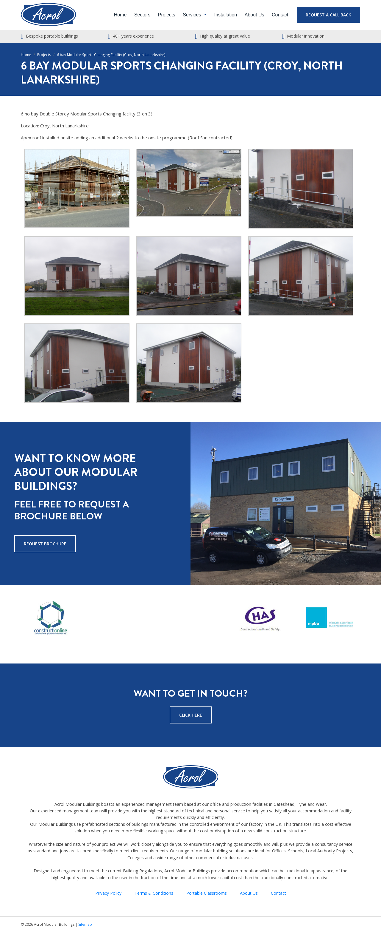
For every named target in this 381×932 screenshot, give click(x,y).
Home (120, 14)
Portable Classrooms (206, 893)
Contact (280, 14)
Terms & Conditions (154, 893)
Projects (166, 14)
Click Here (190, 715)
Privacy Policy (108, 893)
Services (192, 14)
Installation (225, 14)
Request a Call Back (328, 15)
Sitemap (85, 924)
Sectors (142, 14)
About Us (254, 14)
